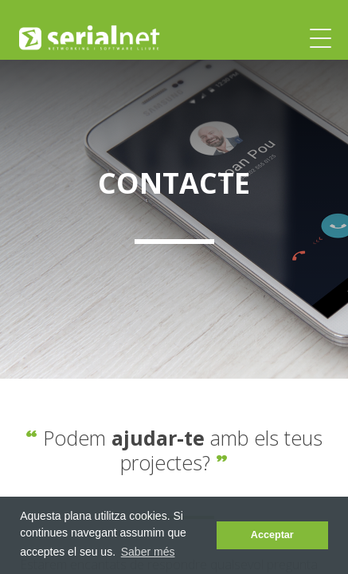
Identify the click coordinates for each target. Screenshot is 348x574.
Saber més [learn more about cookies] (148, 551)
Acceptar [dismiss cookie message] (272, 535)
